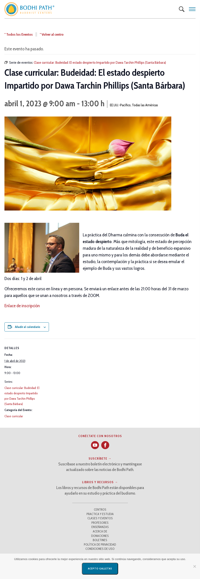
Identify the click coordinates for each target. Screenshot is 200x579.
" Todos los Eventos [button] (18, 34)
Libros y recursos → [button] (100, 482)
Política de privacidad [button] (100, 544)
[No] (194, 566)
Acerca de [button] (100, 531)
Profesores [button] (100, 523)
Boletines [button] (100, 540)
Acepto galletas (100, 568)
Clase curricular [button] (13, 416)
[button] (29, 9)
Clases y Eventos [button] (100, 518)
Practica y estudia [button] (100, 514)
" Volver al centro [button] (52, 34)
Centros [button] (100, 509)
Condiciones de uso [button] (100, 549)
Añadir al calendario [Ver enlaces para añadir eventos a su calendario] (27, 327)
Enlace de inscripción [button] (22, 305)
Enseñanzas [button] (100, 527)
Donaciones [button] (100, 536)
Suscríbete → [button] (100, 458)
